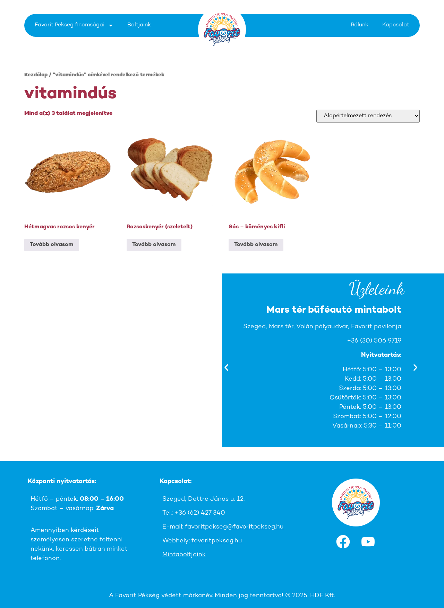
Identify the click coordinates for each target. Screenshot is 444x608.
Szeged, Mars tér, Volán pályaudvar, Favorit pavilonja (323, 326)
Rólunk (359, 25)
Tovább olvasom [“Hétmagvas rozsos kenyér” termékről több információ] (52, 245)
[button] (226, 367)
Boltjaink (139, 25)
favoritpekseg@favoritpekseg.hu (234, 527)
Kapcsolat (395, 25)
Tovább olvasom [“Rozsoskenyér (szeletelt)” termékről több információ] (154, 245)
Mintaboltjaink (184, 554)
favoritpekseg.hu (216, 541)
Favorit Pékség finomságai (74, 25)
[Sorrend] (368, 116)
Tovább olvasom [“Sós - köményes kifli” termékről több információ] (256, 245)
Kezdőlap (36, 75)
